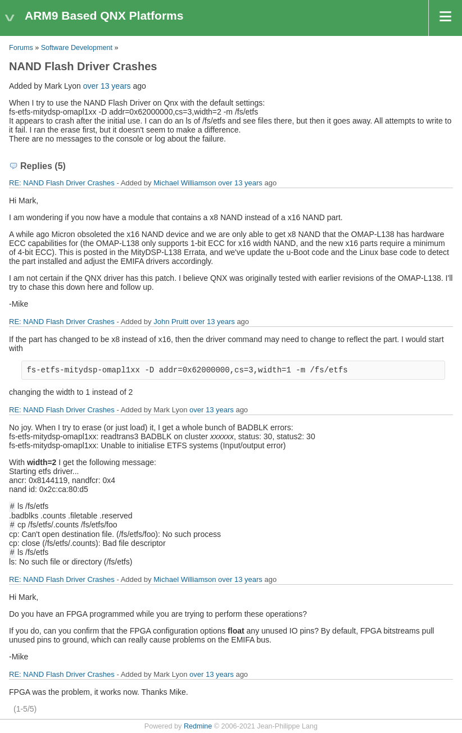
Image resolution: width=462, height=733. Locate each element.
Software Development (76, 48)
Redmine (198, 726)
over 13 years (107, 85)
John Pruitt (170, 321)
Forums (21, 48)
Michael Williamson (184, 183)
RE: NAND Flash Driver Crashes (62, 183)
